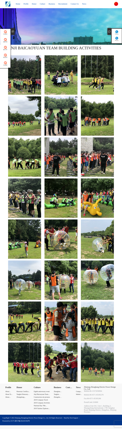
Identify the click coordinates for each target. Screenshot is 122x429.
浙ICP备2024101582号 (22, 421)
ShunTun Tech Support (71, 418)
